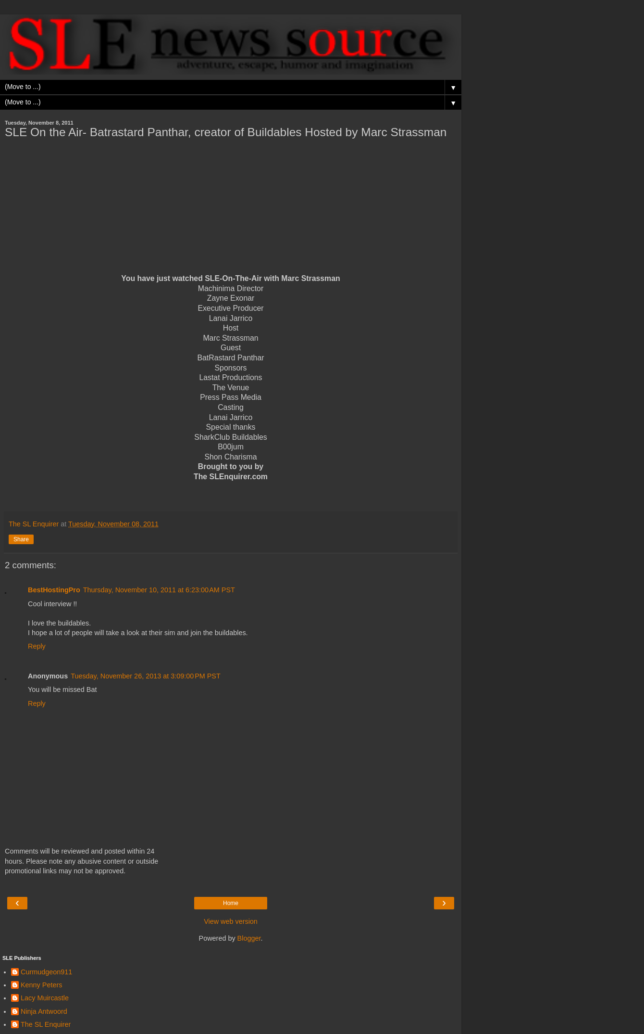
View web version (231, 921)
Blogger (249, 938)
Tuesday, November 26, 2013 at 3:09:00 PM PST (146, 676)
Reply (37, 646)
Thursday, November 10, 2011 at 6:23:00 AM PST (159, 590)
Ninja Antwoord (44, 1011)
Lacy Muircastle (45, 998)
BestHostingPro (54, 590)
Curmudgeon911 (46, 972)
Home (230, 903)
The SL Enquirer (46, 1024)
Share (21, 539)
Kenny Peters (41, 985)
